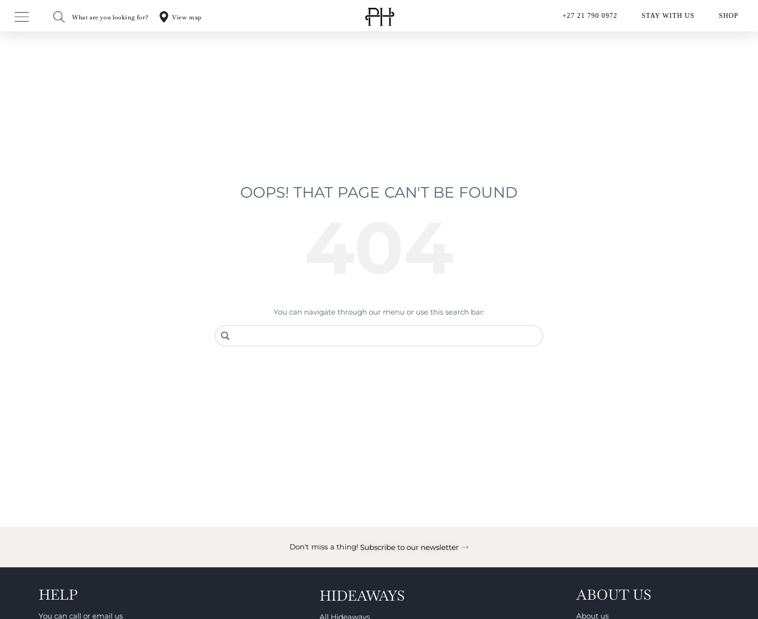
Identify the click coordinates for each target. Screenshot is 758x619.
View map (187, 17)
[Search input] (386, 336)
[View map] (164, 17)
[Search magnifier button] (225, 336)
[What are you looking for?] (59, 17)
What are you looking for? (110, 17)
